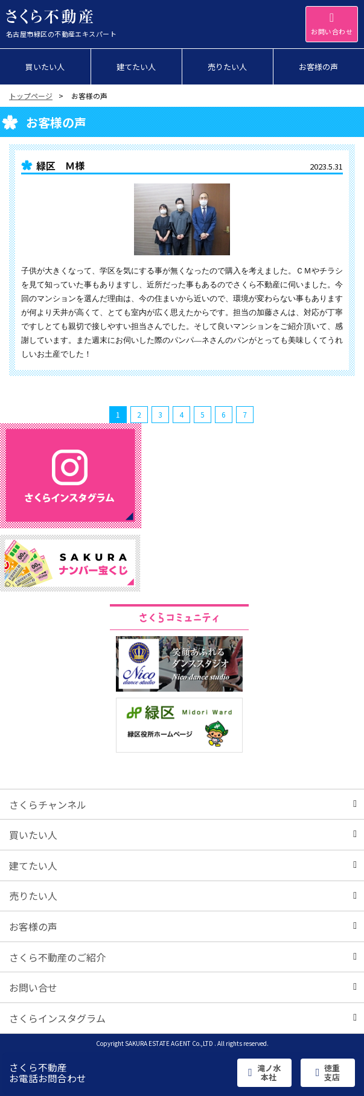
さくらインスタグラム (183, 1018)
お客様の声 (183, 926)
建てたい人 (183, 865)
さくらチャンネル (183, 804)
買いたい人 (183, 834)
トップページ (31, 96)
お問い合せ (183, 987)
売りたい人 (183, 895)
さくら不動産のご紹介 (183, 957)
